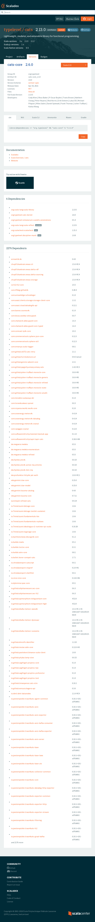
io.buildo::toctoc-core (20, 547)
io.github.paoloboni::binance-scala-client (28, 652)
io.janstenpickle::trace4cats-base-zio (26, 763)
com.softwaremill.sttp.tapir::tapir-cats (27, 439)
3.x (21, 41)
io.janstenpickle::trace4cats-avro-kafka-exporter (31, 731)
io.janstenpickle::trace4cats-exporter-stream (30, 812)
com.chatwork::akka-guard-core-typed (27, 326)
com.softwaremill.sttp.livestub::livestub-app (29, 434)
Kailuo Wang (33, 106)
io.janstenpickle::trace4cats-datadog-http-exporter (32, 788)
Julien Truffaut (80, 103)
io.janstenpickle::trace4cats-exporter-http (29, 804)
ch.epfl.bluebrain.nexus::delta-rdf (25, 269)
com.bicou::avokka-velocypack (23, 315)
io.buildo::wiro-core (19, 552)
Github (11, 868)
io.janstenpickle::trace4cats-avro (24, 707)
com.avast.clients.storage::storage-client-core (30, 300)
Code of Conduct (14, 898)
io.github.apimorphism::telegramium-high (29, 603)
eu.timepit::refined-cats (21, 501)
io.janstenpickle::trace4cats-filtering (26, 820)
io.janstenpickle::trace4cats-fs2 (24, 828)
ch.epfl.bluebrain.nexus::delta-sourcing (27, 274)
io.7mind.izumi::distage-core (23, 506)
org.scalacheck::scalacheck (22, 230)
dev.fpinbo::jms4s (18, 460)
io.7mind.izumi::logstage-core (23, 531)
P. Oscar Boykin (55, 97)
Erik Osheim (63, 100)
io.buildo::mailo (17, 542)
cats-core (15, 64)
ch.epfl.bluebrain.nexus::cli (22, 264)
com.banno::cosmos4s (20, 310)
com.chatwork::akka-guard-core (24, 321)
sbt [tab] (10, 117)
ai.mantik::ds (16, 259)
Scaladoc (14, 154)
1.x (22, 44)
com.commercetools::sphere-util (25, 341)
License (10, 901)
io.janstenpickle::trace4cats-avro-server (27, 739)
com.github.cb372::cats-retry (23, 351)
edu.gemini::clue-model (20, 485)
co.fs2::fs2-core (17, 285)
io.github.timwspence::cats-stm (24, 683)
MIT (30, 88)
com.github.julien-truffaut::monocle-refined (29, 382)
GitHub (85, 30)
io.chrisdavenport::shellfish (22, 573)
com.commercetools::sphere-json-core (27, 336)
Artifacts (21, 56)
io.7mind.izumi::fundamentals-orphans (27, 521)
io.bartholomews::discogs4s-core (25, 537)
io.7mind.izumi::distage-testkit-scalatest (28, 511)
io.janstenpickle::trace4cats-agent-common (29, 698)
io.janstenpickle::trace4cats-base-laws (27, 755)
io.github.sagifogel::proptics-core (25, 662)
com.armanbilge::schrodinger (23, 295)
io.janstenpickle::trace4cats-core (24, 780)
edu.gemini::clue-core (20, 480)
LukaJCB (73, 100)
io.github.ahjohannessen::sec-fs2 (24, 593)
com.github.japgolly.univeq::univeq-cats (27, 367)
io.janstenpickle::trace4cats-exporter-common (30, 796)
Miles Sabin (41, 103)
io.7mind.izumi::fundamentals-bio (25, 516)
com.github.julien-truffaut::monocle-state (28, 387)
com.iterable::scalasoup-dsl (22, 398)
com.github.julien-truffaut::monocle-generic (29, 377)
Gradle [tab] (83, 117)
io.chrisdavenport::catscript (22, 562)
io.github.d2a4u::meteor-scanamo (25, 631)
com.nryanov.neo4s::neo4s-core (24, 408)
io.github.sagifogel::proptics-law (24, 668)
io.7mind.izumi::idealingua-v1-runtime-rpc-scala (31, 526)
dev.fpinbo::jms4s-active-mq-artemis (26, 465)
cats (29, 29)
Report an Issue (13, 884)
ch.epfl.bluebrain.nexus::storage (24, 279)
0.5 (27, 47)
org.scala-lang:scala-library (22, 209)
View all (31, 91)
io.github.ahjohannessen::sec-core (25, 588)
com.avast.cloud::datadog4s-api (24, 305)
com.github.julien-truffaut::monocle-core (28, 372)
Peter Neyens (41, 100)
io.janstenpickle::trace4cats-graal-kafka (27, 836)
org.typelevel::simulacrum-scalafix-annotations (31, 220)
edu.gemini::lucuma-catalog (22, 490)
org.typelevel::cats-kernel (21, 215)
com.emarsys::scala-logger (22, 346)
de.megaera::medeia (19, 444)
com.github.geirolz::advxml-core (24, 362)
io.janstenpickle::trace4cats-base (25, 747)
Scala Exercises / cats (20, 157)
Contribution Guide (15, 881)
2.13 (26, 41)
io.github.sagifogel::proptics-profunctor (28, 673)
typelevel (12, 29)
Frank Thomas (67, 103)
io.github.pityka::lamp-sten (22, 657)
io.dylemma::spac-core (20, 583)
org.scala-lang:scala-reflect (22, 225)
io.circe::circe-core (18, 578)
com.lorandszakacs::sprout (22, 403)
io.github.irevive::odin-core (22, 647)
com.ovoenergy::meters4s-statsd (25, 423)
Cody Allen (32, 97)
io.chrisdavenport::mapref (22, 567)
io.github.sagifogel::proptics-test (25, 678)
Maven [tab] (68, 117)
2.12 (32, 41)
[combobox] (74, 65)
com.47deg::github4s (19, 290)
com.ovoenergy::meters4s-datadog (25, 418)
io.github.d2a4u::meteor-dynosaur (25, 620)
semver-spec (33, 83)
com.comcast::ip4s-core (21, 331)
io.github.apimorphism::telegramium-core (28, 598)
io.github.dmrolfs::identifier (22, 642)
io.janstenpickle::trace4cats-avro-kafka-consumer (32, 723)
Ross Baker (43, 97)
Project (9, 56)
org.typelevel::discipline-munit (24, 235)
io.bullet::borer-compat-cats (23, 557)
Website (72, 30)
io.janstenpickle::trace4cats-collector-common (31, 771)
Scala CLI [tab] (36, 117)
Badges (44, 56)
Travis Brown (68, 97)
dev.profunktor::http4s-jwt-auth (24, 475)
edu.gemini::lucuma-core (21, 496)
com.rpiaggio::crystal (20, 429)
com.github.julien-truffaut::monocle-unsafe (29, 393)
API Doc (59, 19)
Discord (12, 871)
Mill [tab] (22, 117)
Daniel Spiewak (53, 103)
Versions (32, 56)
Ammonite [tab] (52, 117)
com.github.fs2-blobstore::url (23, 357)
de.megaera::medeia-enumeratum (25, 449)
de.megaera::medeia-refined (22, 454)
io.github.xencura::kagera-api (23, 688)
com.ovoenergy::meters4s (22, 413)
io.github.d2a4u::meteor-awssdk (24, 609)
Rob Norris (52, 100)
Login (87, 19)
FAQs (9, 895)
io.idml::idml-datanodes (21, 693)
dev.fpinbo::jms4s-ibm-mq (22, 470)
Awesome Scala (72, 18)
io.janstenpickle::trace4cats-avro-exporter (28, 715)
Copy (83, 136)
